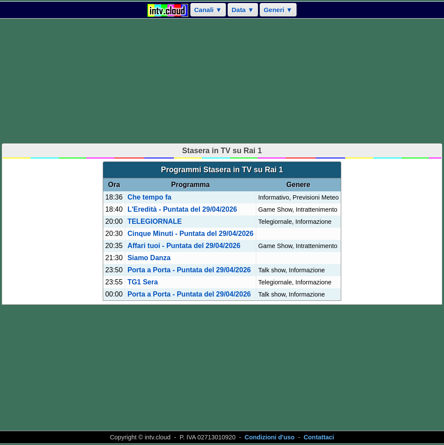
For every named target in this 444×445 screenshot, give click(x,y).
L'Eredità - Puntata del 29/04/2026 (182, 209)
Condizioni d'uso (269, 437)
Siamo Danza (149, 257)
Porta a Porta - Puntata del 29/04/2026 (189, 270)
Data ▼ (243, 9)
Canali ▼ (208, 9)
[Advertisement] (222, 81)
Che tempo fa (149, 197)
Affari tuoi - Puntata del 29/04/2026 (184, 245)
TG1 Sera (142, 282)
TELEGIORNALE (154, 221)
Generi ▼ (278, 9)
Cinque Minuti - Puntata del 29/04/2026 (190, 233)
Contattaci (319, 437)
